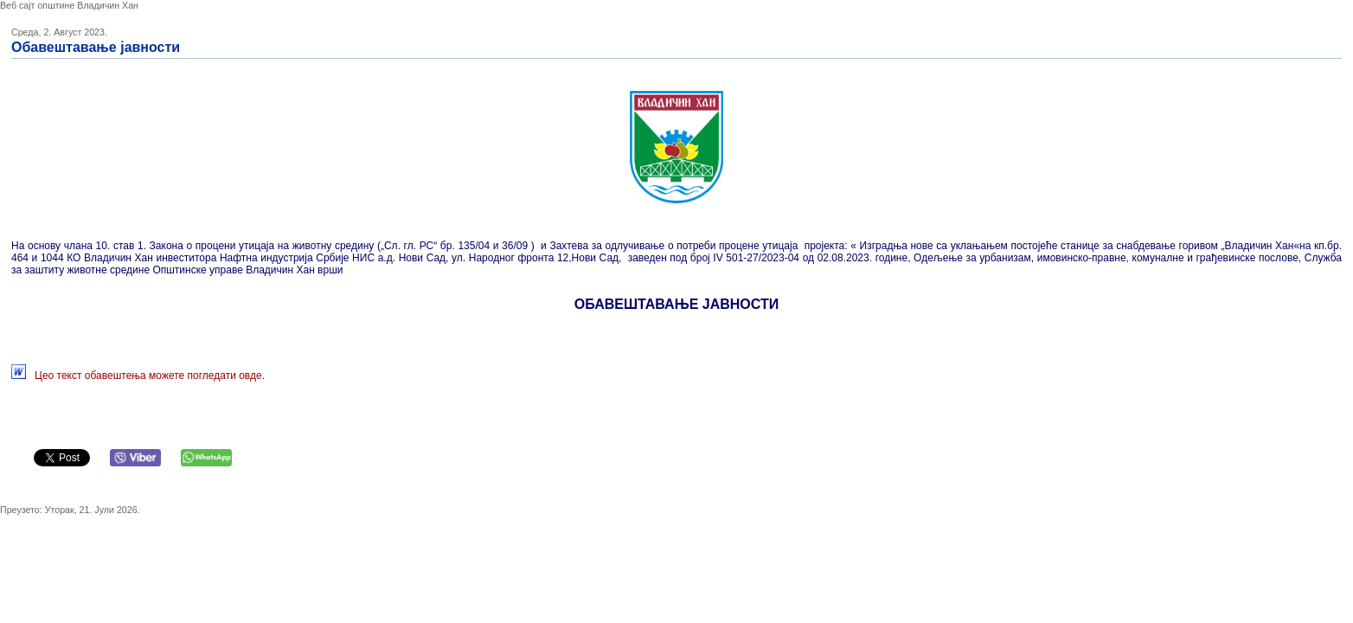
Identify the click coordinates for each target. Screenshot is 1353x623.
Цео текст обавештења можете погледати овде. (150, 375)
